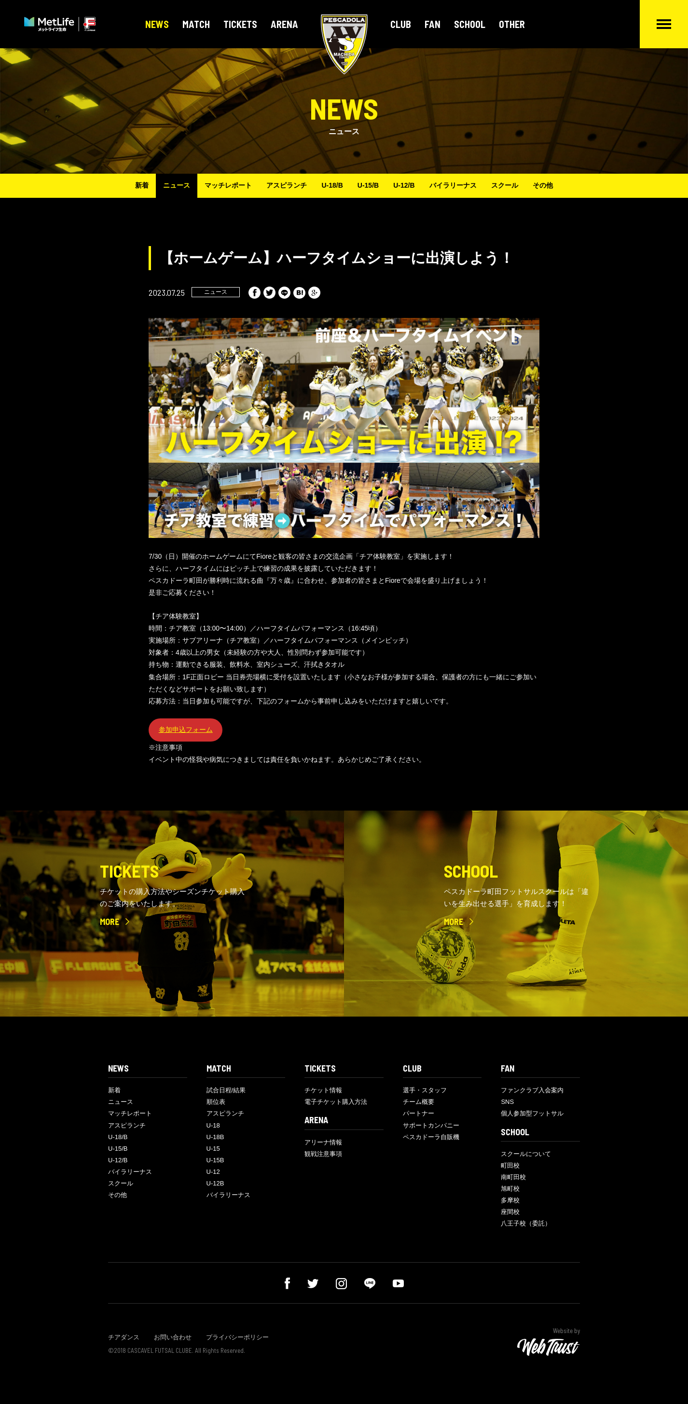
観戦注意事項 (323, 1153)
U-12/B (403, 185)
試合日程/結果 (226, 1090)
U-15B (215, 1160)
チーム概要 (418, 1101)
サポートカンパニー (431, 1125)
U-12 (213, 1171)
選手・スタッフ (425, 1090)
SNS (507, 1101)
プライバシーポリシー (237, 1337)
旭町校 (510, 1188)
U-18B (215, 1137)
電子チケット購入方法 (335, 1101)
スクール (504, 185)
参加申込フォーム (186, 729)
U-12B (215, 1183)
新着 (142, 185)
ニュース (176, 185)
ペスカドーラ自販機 (431, 1137)
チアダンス (123, 1337)
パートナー (418, 1113)
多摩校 (510, 1200)
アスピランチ (286, 185)
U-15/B (368, 185)
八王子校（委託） (526, 1223)
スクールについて (526, 1153)
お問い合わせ (173, 1337)
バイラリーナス (453, 185)
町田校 (510, 1165)
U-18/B (332, 185)
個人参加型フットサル (532, 1113)
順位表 (215, 1101)
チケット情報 (323, 1090)
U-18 (213, 1125)
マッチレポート (228, 185)
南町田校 (513, 1177)
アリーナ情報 (323, 1142)
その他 (543, 185)
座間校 (510, 1211)
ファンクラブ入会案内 (532, 1090)
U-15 (213, 1148)
